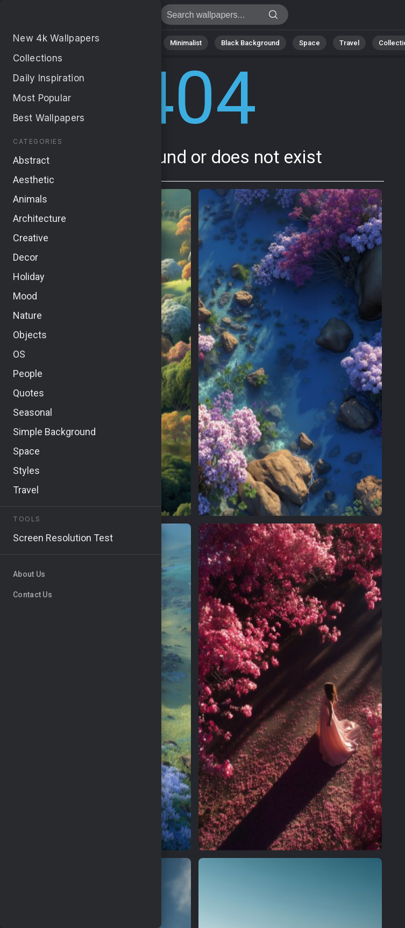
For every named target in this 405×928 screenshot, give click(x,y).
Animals (138, 43)
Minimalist (186, 43)
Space (309, 43)
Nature (48, 43)
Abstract (92, 43)
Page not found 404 (64, 17)
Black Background (250, 43)
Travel (349, 43)
